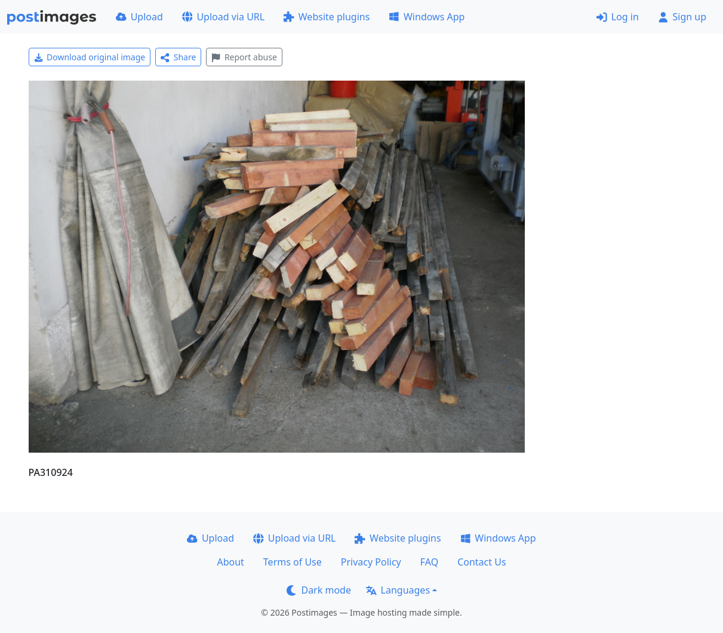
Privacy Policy (371, 562)
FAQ (429, 562)
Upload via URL (223, 16)
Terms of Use (292, 562)
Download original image (90, 57)
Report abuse (243, 57)
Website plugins (327, 16)
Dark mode (319, 590)
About (230, 562)
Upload (139, 16)
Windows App (426, 16)
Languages (398, 590)
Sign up (682, 16)
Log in (617, 16)
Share (178, 57)
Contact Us (481, 562)
